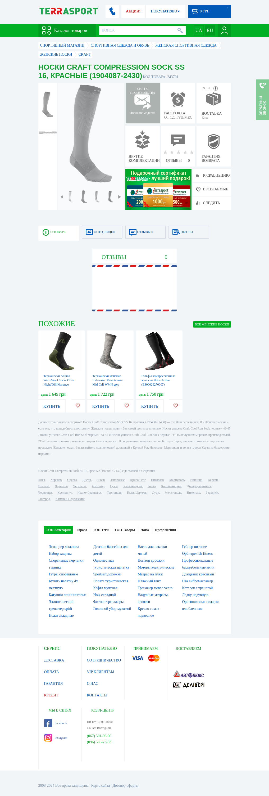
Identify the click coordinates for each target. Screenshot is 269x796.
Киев (41, 480)
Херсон (213, 480)
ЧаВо (145, 530)
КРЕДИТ (51, 695)
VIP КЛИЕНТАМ (101, 672)
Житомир (98, 486)
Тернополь (114, 492)
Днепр (87, 480)
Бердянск (212, 492)
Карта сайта (100, 786)
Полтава (43, 486)
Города (81, 530)
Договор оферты (125, 786)
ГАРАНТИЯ (53, 684)
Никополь (193, 492)
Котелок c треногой (197, 588)
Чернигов (61, 486)
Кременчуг (64, 492)
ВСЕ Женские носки (212, 324)
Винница (196, 480)
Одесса (72, 480)
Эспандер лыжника (64, 547)
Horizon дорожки (151, 560)
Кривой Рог (137, 480)
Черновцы (45, 492)
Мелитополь (173, 492)
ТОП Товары (125, 530)
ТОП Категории (58, 530)
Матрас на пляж (150, 574)
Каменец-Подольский (70, 499)
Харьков (56, 480)
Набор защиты (60, 554)
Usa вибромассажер (197, 581)
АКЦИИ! (133, 11)
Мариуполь (177, 480)
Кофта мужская (105, 588)
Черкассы (79, 486)
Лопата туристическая (110, 581)
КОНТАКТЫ (97, 695)
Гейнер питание (194, 547)
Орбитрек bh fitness (197, 554)
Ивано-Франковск (89, 492)
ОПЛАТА (51, 672)
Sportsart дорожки (107, 574)
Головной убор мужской (112, 609)
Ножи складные (61, 616)
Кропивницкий (171, 486)
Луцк (155, 492)
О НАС (92, 684)
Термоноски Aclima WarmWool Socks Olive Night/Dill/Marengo (59, 380)
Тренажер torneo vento (155, 588)
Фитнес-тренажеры (108, 602)
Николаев (157, 480)
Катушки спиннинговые (67, 595)
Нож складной (104, 595)
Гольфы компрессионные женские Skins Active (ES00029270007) (158, 380)
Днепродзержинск (199, 486)
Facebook (55, 723)
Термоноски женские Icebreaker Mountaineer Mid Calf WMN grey (108, 380)
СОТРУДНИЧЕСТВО (104, 660)
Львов (101, 480)
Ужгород (44, 499)
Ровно (152, 486)
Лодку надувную (195, 595)
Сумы (114, 486)
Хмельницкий (132, 486)
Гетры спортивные (63, 574)
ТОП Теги (100, 530)
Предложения (165, 530)
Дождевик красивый (198, 574)
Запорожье (117, 480)
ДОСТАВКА (54, 660)
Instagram (55, 738)
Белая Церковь (137, 492)
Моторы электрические (156, 567)
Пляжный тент (149, 581)
